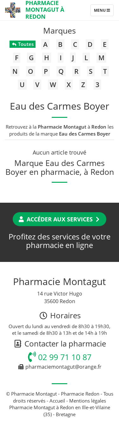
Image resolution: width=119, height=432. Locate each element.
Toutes (22, 44)
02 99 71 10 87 (59, 357)
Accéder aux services (59, 219)
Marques (59, 30)
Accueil (57, 400)
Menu (104, 11)
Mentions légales (87, 400)
